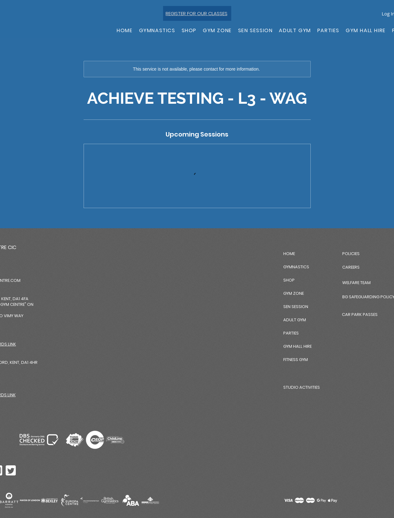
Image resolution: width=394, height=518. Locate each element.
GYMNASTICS (296, 267)
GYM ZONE (293, 293)
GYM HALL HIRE (297, 346)
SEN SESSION (295, 307)
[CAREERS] (367, 267)
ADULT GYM (294, 320)
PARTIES (291, 333)
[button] (157, 30)
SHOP (289, 280)
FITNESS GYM (295, 360)
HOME (289, 254)
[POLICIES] (364, 253)
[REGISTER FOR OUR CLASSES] (197, 13)
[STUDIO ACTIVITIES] (305, 387)
